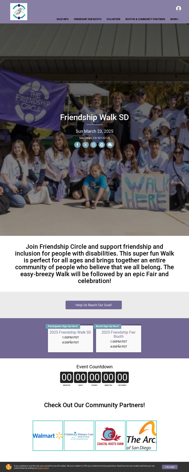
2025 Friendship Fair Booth (119, 334)
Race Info (63, 19)
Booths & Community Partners (145, 19)
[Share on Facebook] (77, 145)
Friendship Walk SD (94, 117)
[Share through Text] (109, 145)
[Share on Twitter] (85, 145)
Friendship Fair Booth (87, 19)
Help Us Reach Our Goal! (93, 305)
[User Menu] (178, 8)
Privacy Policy (43, 468)
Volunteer (113, 19)
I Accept (170, 466)
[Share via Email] (101, 145)
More (173, 19)
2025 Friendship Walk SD (70, 332)
